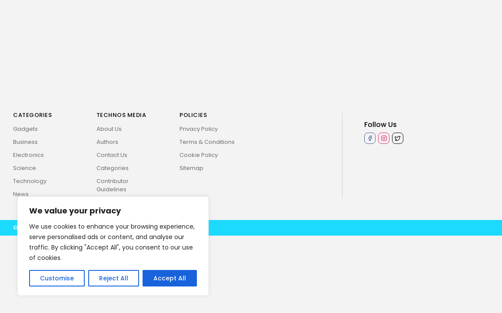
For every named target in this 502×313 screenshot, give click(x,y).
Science (24, 168)
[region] (113, 246)
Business (25, 142)
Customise (57, 278)
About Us (109, 129)
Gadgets (25, 129)
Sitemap (191, 168)
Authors (107, 142)
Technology (30, 181)
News (21, 194)
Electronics (28, 155)
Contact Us (111, 155)
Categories (112, 168)
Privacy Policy (199, 129)
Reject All (113, 278)
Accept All (169, 278)
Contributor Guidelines (112, 185)
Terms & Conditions (207, 142)
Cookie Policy (199, 155)
